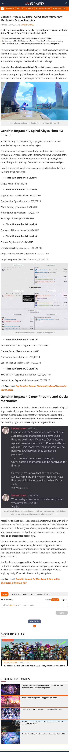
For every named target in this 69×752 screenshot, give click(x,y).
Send (62, 613)
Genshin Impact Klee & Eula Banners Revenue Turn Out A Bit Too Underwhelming (32, 41)
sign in (12, 605)
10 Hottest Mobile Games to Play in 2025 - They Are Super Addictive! (34, 666)
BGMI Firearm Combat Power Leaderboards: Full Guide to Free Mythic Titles (43, 723)
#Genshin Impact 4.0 (40, 594)
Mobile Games (27, 25)
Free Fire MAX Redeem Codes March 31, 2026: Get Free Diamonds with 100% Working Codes (42, 686)
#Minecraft (10, 9)
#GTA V (20, 9)
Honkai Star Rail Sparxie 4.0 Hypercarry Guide (39, 697)
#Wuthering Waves (43, 9)
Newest (55, 600)
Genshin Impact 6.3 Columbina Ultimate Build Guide (42, 710)
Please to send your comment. (19, 605)
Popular (64, 600)
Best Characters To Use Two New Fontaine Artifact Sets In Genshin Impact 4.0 (31, 44)
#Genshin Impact (20, 594)
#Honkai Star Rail (59, 9)
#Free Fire (29, 9)
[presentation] (9, 594)
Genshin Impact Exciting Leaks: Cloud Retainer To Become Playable (27, 38)
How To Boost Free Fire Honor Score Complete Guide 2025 (44, 734)
